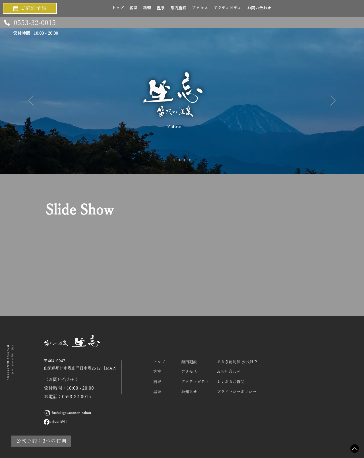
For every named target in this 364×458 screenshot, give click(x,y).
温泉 (157, 392)
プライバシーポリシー (237, 392)
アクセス (189, 372)
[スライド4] (190, 160)
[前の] (31, 101)
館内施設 (189, 362)
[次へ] (333, 101)
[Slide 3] (184, 160)
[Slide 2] (179, 160)
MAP (110, 368)
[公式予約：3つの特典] (41, 441)
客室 (157, 372)
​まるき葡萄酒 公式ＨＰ (237, 362)
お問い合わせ (229, 372)
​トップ (159, 362)
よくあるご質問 (231, 382)
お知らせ (189, 392)
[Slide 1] (174, 160)
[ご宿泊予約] (30, 8)
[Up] (354, 448)
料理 (157, 382)
